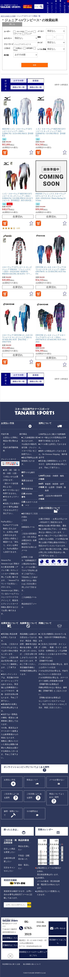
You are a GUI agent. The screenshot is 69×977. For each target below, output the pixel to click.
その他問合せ (32, 811)
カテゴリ (51, 8)
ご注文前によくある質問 (11, 796)
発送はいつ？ (32, 780)
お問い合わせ (60, 928)
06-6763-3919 (28, 928)
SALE (15, 50)
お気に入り (60, 6)
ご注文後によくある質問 (34, 796)
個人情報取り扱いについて (32, 964)
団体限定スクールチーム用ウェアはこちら (33, 953)
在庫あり (19, 48)
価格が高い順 (36, 87)
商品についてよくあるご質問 (56, 795)
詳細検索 (47, 7)
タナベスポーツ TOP (8, 16)
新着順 (36, 81)
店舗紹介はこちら (10, 945)
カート (68, 9)
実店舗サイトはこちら (57, 941)
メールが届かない (56, 780)
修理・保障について (11, 813)
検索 (41, 6)
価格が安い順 (19, 87)
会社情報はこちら (10, 938)
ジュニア (28, 34)
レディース (17, 34)
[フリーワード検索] (25, 44)
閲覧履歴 (64, 7)
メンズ (30, 31)
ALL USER (20, 31)
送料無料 (29, 48)
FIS (4, 139)
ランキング (56, 6)
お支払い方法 (9, 780)
